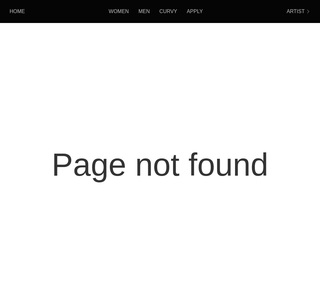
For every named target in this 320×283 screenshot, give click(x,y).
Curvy (168, 11)
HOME (17, 11)
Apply (195, 11)
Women (119, 11)
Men (144, 11)
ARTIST (298, 11)
